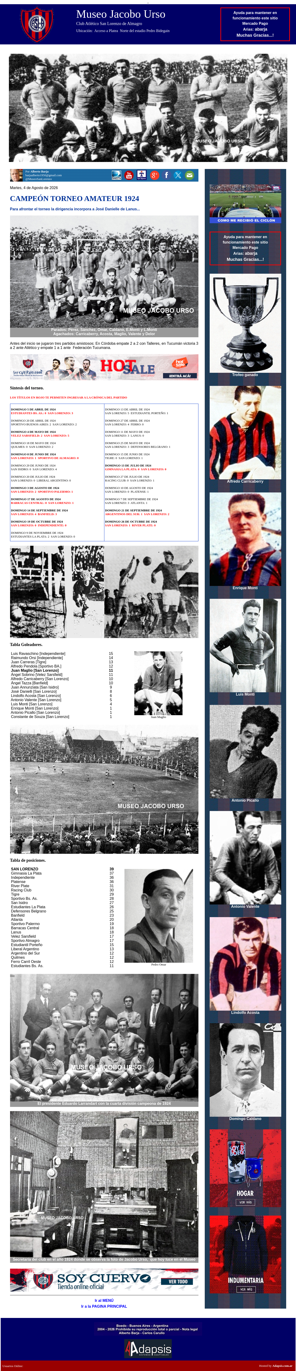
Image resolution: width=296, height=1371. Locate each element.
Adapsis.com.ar (282, 1365)
